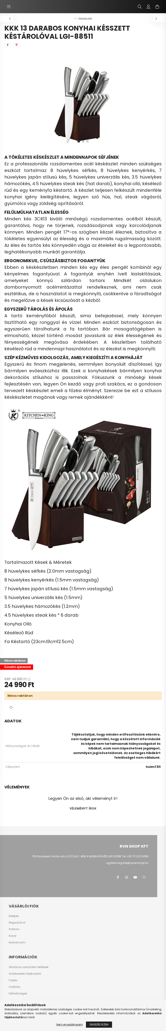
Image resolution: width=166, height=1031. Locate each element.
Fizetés (13, 980)
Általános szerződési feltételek (28, 967)
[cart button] (157, 6)
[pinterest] (16, 45)
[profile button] (148, 6)
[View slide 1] (79, 141)
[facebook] (7, 45)
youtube (135, 877)
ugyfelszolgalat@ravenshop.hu (127, 863)
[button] (11, 707)
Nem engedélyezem (69, 1024)
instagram (126, 877)
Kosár (12, 935)
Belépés (14, 916)
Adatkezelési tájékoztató (25, 973)
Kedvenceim (17, 942)
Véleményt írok (83, 808)
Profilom (14, 929)
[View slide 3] (87, 141)
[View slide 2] (83, 141)
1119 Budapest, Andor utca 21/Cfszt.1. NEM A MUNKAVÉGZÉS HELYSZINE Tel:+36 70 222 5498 (90, 856)
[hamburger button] (8, 6)
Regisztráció (17, 922)
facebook (117, 877)
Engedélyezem (99, 1024)
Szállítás (14, 987)
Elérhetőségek (18, 993)
